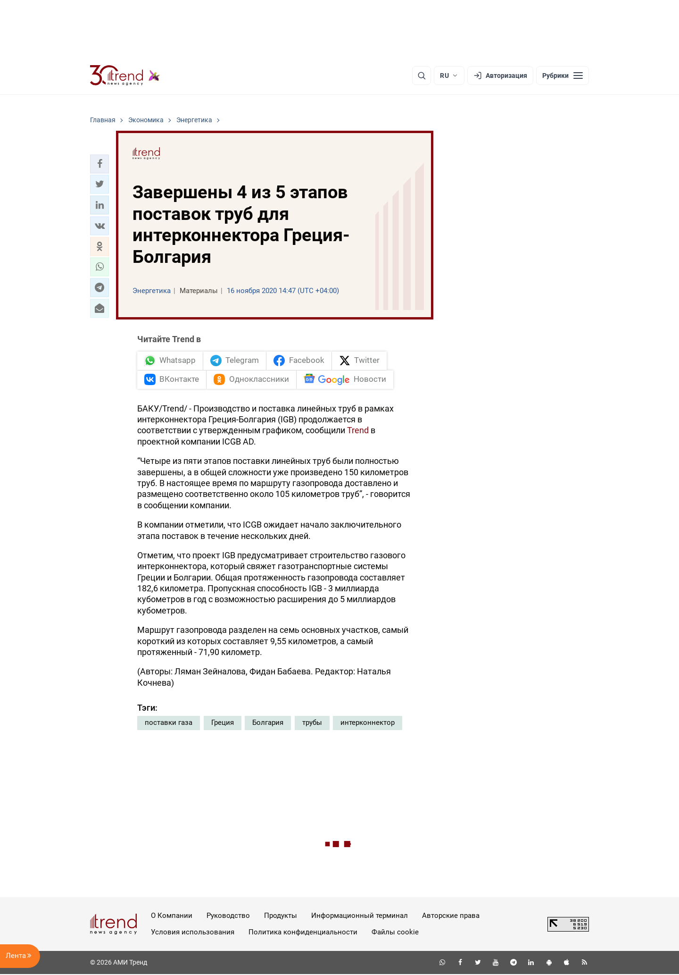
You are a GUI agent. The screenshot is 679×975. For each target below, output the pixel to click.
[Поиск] (421, 75)
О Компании (171, 917)
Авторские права (451, 917)
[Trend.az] (125, 75)
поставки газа (168, 724)
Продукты (280, 917)
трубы (312, 724)
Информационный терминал (359, 917)
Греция (222, 724)
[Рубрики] (562, 75)
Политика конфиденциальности (302, 933)
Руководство (228, 917)
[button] (99, 164)
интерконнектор (367, 724)
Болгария (267, 724)
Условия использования (192, 933)
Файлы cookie (395, 933)
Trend (358, 432)
